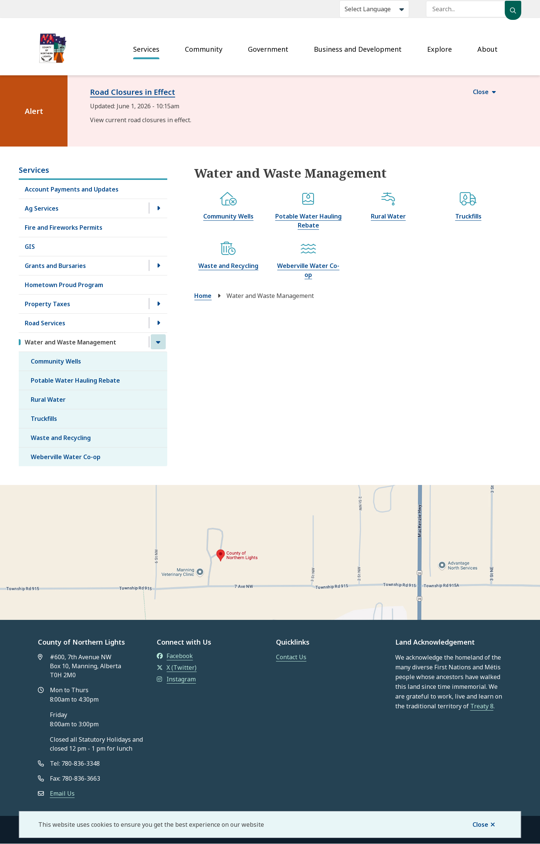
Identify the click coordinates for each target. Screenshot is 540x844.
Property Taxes (47, 304)
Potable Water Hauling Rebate (75, 380)
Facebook (175, 656)
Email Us (62, 793)
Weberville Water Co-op (65, 457)
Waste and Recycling (61, 438)
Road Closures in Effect (132, 92)
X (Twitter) (176, 667)
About (487, 49)
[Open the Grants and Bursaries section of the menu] (158, 265)
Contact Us (291, 657)
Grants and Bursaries (55, 266)
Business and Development (358, 49)
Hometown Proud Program (64, 285)
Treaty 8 (482, 706)
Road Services (45, 323)
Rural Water (48, 399)
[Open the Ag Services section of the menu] (158, 208)
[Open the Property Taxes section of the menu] (158, 303)
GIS (30, 246)
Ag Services (41, 208)
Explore (439, 49)
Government (268, 49)
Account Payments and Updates (71, 189)
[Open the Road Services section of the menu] (158, 322)
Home (203, 296)
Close (480, 824)
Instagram (176, 679)
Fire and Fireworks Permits (63, 227)
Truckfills (44, 419)
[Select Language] (374, 9)
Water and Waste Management (70, 342)
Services (146, 49)
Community (203, 49)
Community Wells (56, 361)
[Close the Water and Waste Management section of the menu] (158, 341)
